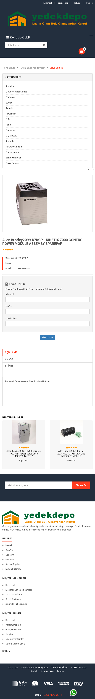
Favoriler (9, 559)
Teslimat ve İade (13, 594)
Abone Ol (81, 485)
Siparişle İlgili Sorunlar (16, 604)
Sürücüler (10, 97)
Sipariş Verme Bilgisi (15, 643)
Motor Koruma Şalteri (16, 91)
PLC (8, 119)
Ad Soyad (9, 294)
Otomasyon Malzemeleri (33, 68)
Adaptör (10, 108)
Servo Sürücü (56, 68)
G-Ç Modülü (11, 135)
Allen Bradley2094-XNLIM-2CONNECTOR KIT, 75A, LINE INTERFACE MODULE (71, 453)
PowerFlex (11, 113)
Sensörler (10, 130)
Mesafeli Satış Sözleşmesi (18, 590)
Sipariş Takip (61, 3)
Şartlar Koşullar (12, 564)
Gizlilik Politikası (13, 599)
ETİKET (9, 365)
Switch (9, 102)
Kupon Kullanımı (13, 569)
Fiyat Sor (23, 460)
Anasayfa (9, 68)
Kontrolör (10, 141)
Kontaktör (10, 86)
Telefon (8, 306)
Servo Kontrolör (13, 157)
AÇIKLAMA (11, 352)
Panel (8, 124)
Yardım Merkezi (13, 625)
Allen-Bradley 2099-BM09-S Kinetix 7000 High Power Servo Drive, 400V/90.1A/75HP (23, 453)
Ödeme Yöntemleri (14, 639)
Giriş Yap (9, 550)
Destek (87, 3)
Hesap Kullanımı (13, 629)
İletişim (75, 3)
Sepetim (9, 555)
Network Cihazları (14, 146)
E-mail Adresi (11, 318)
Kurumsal (47, 3)
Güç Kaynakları (13, 152)
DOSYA (9, 358)
